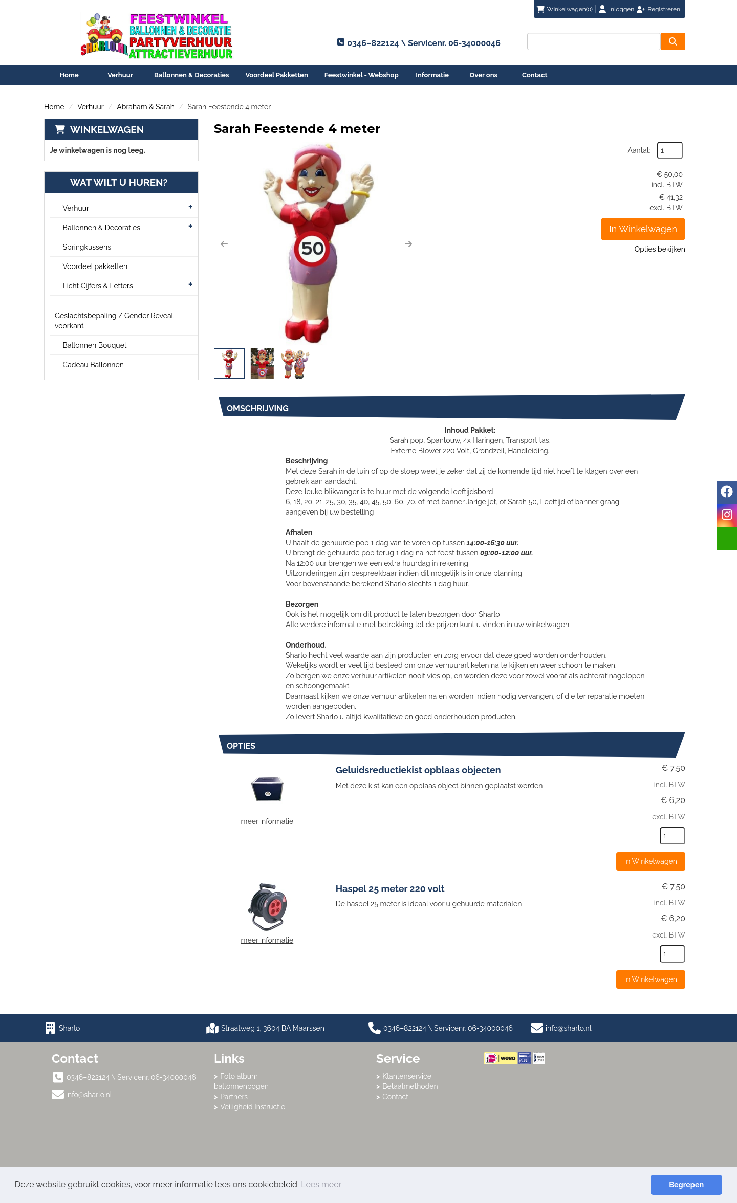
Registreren (663, 9)
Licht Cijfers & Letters (98, 286)
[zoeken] (673, 41)
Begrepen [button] (686, 1184)
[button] (224, 244)
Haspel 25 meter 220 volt (390, 888)
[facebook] (727, 492)
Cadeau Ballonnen (93, 365)
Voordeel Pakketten (276, 75)
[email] (727, 538)
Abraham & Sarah (146, 107)
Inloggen (621, 9)
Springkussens (87, 247)
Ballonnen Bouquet (95, 345)
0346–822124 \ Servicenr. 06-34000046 (440, 1028)
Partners (234, 1097)
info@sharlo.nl (569, 1028)
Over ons (483, 75)
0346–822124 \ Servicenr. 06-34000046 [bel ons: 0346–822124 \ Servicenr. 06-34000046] (131, 1077)
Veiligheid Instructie (252, 1107)
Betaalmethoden (410, 1086)
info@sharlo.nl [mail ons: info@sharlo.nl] (89, 1094)
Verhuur (120, 75)
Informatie (432, 75)
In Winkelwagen (643, 229)
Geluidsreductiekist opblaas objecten (418, 770)
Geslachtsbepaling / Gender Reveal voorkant (114, 320)
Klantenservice (406, 1076)
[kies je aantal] (672, 835)
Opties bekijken (660, 249)
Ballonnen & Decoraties (191, 75)
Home (68, 75)
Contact (534, 75)
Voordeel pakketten (95, 266)
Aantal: (639, 150)
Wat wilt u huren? (111, 182)
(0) (564, 9)
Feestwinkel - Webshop (361, 75)
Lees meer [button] (321, 1184)
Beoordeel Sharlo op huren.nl (525, 1121)
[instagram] (727, 515)
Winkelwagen (107, 129)
